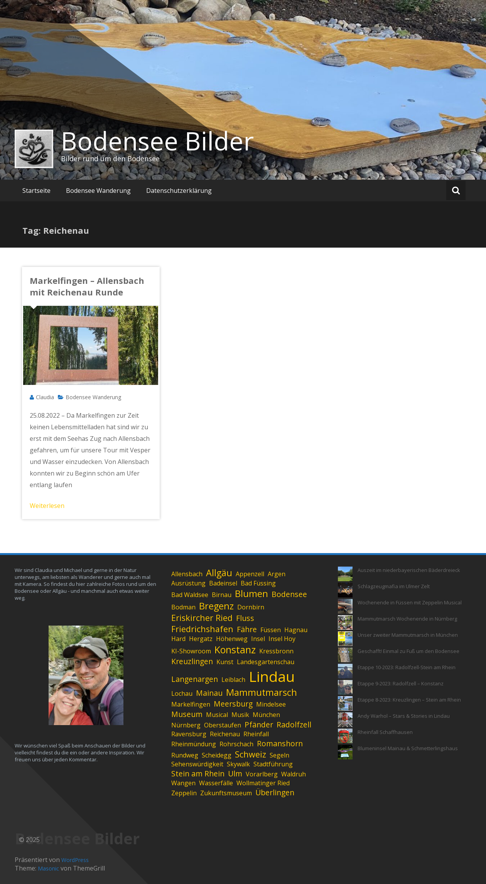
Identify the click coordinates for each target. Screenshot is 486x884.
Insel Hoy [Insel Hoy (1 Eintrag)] (281, 638)
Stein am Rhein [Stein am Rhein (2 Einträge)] (197, 773)
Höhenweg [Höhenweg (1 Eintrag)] (232, 638)
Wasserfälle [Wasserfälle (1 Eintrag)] (216, 783)
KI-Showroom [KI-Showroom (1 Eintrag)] (191, 651)
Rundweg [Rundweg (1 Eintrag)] (184, 755)
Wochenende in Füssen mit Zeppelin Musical (410, 602)
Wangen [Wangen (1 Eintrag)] (183, 783)
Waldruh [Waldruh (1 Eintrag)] (293, 774)
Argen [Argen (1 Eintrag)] (276, 574)
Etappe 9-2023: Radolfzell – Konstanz (401, 683)
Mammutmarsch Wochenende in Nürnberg (407, 618)
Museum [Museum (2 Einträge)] (186, 714)
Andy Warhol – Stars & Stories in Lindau (404, 715)
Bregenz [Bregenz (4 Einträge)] (216, 606)
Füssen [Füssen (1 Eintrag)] (270, 630)
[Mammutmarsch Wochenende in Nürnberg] (345, 622)
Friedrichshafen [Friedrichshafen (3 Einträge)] (202, 628)
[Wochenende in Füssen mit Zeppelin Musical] (345, 606)
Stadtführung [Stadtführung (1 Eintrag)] (273, 764)
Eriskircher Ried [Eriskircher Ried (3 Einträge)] (202, 617)
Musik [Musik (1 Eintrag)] (240, 714)
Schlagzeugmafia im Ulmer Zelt (394, 586)
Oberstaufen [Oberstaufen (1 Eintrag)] (222, 725)
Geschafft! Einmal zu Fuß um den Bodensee (408, 651)
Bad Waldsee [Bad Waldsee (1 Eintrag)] (189, 594)
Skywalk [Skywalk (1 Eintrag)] (238, 764)
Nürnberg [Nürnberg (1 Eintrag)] (186, 725)
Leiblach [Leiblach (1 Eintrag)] (233, 679)
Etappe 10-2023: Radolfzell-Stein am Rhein (407, 667)
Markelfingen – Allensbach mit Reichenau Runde (87, 286)
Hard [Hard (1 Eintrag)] (178, 638)
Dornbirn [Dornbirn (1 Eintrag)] (250, 607)
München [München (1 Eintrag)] (266, 714)
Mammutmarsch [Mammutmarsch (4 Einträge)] (261, 692)
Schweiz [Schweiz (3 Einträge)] (250, 754)
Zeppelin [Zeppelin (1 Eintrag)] (184, 793)
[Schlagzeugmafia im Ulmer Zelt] (345, 590)
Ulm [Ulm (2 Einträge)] (235, 773)
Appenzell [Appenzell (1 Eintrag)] (250, 574)
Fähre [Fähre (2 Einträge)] (247, 629)
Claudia (45, 397)
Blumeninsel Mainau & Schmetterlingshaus (408, 748)
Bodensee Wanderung (98, 190)
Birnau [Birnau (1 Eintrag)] (221, 594)
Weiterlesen (47, 505)
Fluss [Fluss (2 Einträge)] (245, 618)
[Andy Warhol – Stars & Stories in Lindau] (345, 719)
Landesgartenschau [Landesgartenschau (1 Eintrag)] (265, 662)
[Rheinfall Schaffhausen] (345, 736)
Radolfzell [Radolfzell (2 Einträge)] (294, 724)
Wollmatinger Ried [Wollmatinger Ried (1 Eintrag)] (263, 783)
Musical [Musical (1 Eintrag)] (217, 714)
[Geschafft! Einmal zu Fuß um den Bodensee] (345, 655)
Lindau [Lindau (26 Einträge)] (272, 676)
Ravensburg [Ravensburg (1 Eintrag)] (188, 734)
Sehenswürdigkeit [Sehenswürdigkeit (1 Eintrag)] (197, 764)
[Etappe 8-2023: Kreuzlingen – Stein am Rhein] (345, 703)
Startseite (36, 190)
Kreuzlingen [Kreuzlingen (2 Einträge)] (192, 661)
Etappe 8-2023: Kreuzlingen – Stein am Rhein (409, 699)
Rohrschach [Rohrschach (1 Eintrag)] (236, 744)
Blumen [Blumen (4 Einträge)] (251, 593)
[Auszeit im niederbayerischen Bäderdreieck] (345, 574)
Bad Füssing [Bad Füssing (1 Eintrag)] (258, 583)
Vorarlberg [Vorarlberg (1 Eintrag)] (262, 774)
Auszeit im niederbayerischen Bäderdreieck (409, 570)
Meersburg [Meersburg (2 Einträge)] (233, 703)
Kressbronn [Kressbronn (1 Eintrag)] (276, 651)
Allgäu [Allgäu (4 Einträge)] (219, 573)
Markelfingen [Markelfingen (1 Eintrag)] (190, 704)
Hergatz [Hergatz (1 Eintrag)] (201, 638)
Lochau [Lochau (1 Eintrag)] (181, 693)
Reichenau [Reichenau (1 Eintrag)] (225, 734)
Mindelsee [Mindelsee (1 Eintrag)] (271, 704)
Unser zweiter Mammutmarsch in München (408, 634)
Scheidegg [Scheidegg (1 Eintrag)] (216, 755)
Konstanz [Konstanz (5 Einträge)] (235, 649)
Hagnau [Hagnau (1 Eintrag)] (295, 630)
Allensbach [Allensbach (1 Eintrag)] (186, 574)
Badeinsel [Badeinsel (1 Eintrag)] (223, 583)
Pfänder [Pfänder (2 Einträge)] (259, 724)
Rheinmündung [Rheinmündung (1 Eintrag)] (193, 744)
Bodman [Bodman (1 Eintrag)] (183, 607)
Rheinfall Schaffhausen (385, 732)
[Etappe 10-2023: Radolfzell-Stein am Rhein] (345, 671)
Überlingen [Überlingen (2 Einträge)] (274, 792)
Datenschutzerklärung (179, 190)
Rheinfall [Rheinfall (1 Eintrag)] (256, 734)
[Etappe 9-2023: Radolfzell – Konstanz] (345, 687)
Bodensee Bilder (157, 141)
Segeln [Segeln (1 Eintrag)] (279, 755)
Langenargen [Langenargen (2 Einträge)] (194, 679)
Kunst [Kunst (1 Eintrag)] (224, 662)
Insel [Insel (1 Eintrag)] (258, 638)
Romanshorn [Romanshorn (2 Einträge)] (280, 743)
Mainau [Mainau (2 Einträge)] (209, 693)
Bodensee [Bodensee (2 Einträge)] (289, 594)
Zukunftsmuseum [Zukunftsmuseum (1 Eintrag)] (226, 793)
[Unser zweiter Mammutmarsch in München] (345, 638)
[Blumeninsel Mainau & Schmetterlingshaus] (345, 752)
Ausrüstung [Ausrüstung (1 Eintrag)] (188, 583)
